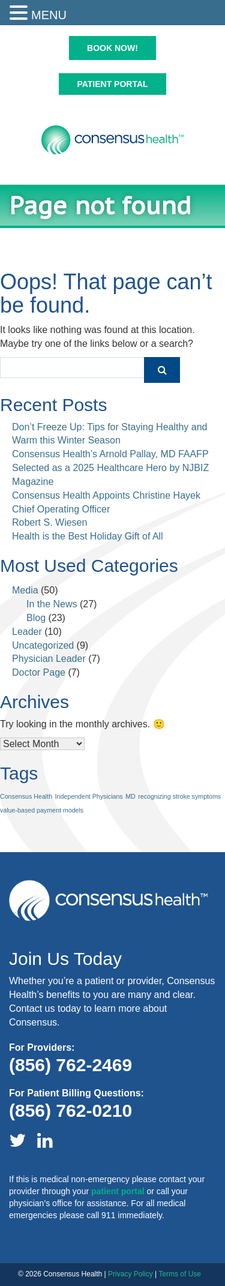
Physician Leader (49, 659)
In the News (51, 604)
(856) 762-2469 (70, 1065)
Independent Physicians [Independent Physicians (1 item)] (89, 796)
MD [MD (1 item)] (130, 796)
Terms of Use (179, 1274)
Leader (27, 631)
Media (25, 590)
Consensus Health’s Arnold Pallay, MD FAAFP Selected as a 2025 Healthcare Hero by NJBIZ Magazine (110, 468)
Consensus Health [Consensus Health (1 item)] (26, 796)
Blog (36, 618)
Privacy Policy (130, 1274)
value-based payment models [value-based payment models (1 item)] (41, 810)
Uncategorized (43, 645)
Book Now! (112, 48)
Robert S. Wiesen (49, 522)
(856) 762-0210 (70, 1110)
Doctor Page (38, 672)
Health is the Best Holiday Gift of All (87, 536)
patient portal (118, 1191)
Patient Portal (112, 84)
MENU (49, 15)
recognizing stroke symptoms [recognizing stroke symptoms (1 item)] (179, 796)
